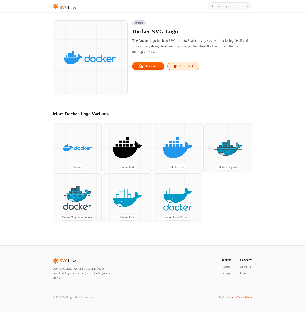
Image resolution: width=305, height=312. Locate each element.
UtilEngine (226, 273)
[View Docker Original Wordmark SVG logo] (77, 197)
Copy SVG (183, 66)
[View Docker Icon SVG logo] (177, 147)
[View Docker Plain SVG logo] (127, 197)
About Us (245, 266)
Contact (244, 273)
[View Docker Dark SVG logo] (127, 147)
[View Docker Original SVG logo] (227, 147)
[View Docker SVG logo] (77, 147)
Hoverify (225, 266)
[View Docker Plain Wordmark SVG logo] (177, 197)
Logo (64, 261)
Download (148, 66)
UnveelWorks (244, 297)
